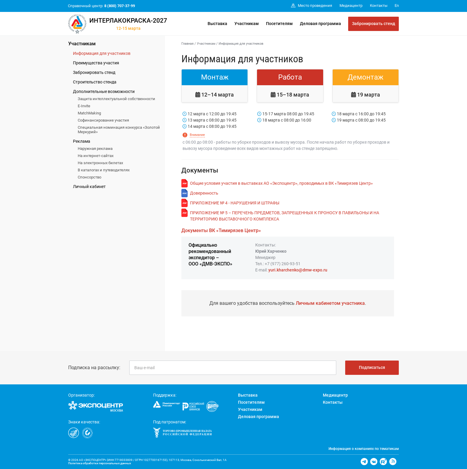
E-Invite (84, 106)
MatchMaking (89, 113)
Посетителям (279, 23)
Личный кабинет (89, 186)
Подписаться (372, 367)
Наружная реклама (95, 148)
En (397, 5)
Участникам (246, 23)
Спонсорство (89, 177)
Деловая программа (320, 23)
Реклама (81, 141)
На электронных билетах (100, 163)
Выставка (217, 23)
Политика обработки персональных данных (99, 463)
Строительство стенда (94, 82)
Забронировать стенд (373, 23)
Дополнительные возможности (104, 91)
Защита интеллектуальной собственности (116, 99)
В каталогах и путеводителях (104, 170)
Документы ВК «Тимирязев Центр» (221, 230)
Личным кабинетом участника (330, 303)
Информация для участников (101, 53)
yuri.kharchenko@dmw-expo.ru (297, 270)
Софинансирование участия (103, 120)
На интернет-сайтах (95, 155)
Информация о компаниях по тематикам (364, 449)
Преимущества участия (96, 62)
